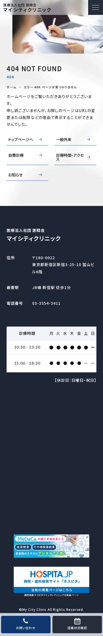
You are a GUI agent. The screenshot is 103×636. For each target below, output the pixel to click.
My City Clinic (34, 609)
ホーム (11, 87)
